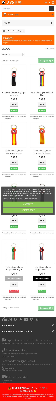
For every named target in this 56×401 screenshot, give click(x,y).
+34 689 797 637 (8, 356)
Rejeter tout (28, 210)
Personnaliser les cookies (27, 199)
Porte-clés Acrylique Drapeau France (42, 268)
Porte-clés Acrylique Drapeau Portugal (14, 268)
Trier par (4, 54)
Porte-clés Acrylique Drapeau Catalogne (42, 151)
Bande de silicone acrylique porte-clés (14, 93)
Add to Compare (20, 116)
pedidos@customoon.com (12, 370)
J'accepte (28, 204)
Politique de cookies (10, 199)
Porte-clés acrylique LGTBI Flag (42, 93)
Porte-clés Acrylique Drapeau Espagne (14, 151)
